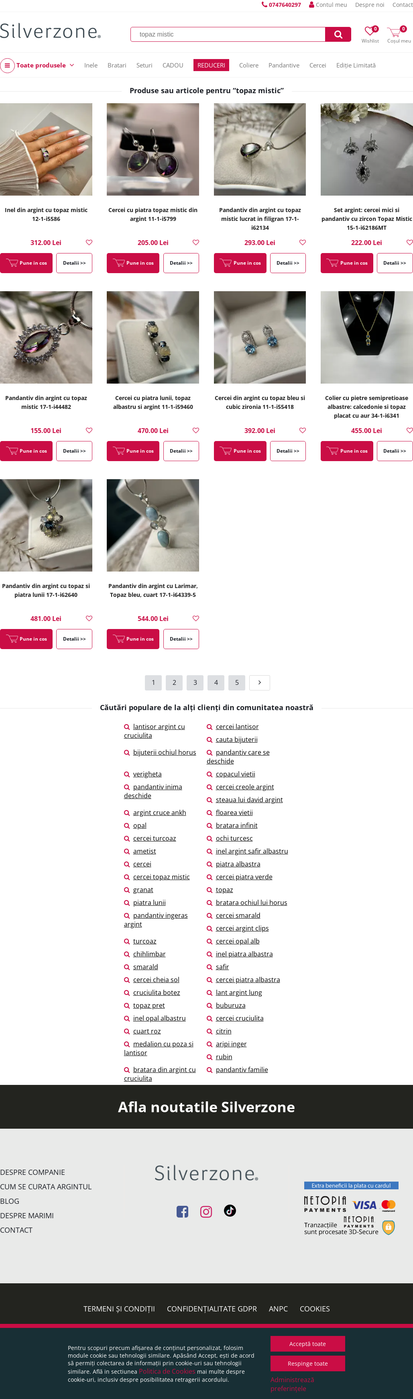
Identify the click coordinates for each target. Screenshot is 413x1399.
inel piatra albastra (240, 954)
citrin (219, 1031)
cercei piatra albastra (243, 979)
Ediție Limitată (356, 65)
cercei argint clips (238, 928)
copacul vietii (231, 774)
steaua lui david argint (245, 799)
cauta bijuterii (232, 739)
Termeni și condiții (119, 1308)
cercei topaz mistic (157, 876)
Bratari (117, 65)
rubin (219, 1056)
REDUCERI (211, 65)
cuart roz (142, 1031)
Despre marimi (27, 1215)
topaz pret (144, 1005)
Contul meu (328, 4)
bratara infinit (232, 825)
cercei (137, 864)
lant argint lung (234, 992)
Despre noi (370, 4)
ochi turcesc (230, 838)
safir (218, 966)
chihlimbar (145, 954)
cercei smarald (233, 915)
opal (135, 825)
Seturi (144, 65)
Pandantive (284, 65)
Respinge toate (308, 1363)
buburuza (226, 1005)
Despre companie (32, 1172)
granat (138, 889)
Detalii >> (74, 262)
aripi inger (227, 1044)
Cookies (315, 1308)
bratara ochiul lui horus (247, 902)
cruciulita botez (152, 992)
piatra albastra (233, 864)
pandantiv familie (237, 1069)
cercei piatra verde (240, 876)
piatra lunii (145, 902)
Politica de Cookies (167, 1371)
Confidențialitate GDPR (212, 1308)
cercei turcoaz (150, 838)
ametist (140, 851)
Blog (9, 1201)
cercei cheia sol (151, 979)
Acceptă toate (307, 1344)
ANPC (278, 1308)
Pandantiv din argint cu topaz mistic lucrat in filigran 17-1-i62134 (260, 218)
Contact (403, 4)
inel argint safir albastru (247, 851)
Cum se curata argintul (46, 1186)
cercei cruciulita (235, 1018)
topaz (220, 889)
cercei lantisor (233, 726)
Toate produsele (37, 65)
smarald (141, 966)
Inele (91, 65)
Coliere (248, 65)
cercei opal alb (233, 941)
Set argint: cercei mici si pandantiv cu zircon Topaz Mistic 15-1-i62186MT (366, 218)
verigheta (143, 774)
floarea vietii (230, 812)
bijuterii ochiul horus (160, 752)
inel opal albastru (155, 1018)
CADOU (173, 65)
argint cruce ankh (155, 812)
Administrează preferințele (292, 1384)
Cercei (317, 65)
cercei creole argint (240, 786)
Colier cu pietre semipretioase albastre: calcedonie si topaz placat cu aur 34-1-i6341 (366, 406)
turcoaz (140, 941)
